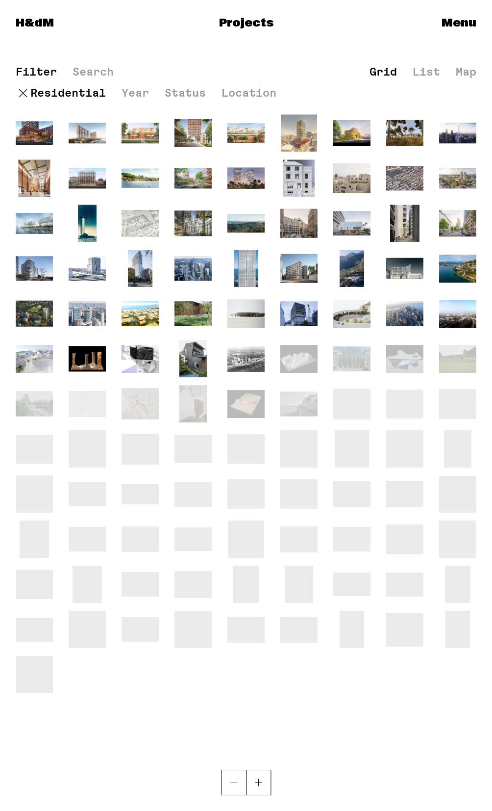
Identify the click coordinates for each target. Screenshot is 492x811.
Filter (36, 72)
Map (466, 71)
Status (185, 93)
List (426, 71)
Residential (68, 93)
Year (135, 93)
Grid (383, 71)
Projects (246, 23)
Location (248, 93)
